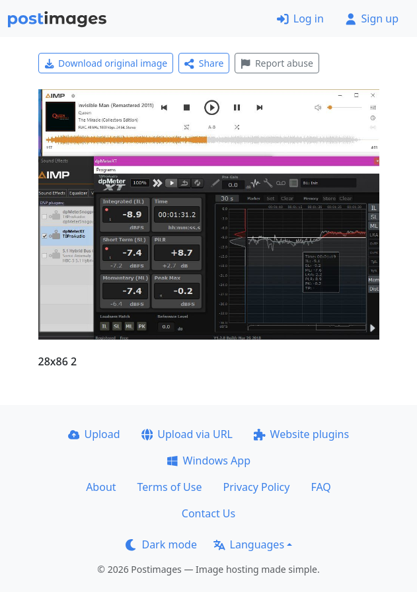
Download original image (106, 63)
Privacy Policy (256, 487)
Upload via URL (187, 434)
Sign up (371, 18)
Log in (300, 18)
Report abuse (277, 63)
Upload (94, 434)
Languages (248, 544)
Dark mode (161, 544)
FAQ (320, 487)
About (101, 487)
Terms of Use (169, 487)
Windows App (208, 460)
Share (203, 63)
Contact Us (208, 513)
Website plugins (301, 434)
